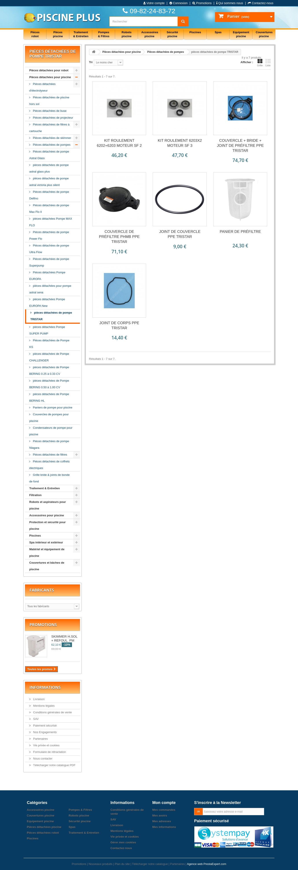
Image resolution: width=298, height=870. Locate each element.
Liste (268, 63)
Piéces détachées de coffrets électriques (49, 465)
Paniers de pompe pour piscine (52, 407)
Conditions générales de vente (52, 712)
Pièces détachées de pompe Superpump (49, 262)
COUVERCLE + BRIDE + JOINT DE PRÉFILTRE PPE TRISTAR (240, 145)
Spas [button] (218, 32)
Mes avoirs (159, 815)
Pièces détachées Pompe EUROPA (47, 276)
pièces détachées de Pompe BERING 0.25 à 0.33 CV (49, 370)
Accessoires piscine (40, 809)
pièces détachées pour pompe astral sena (50, 289)
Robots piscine (79, 815)
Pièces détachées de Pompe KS (49, 344)
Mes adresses (161, 821)
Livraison (38, 699)
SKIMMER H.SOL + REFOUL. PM (64, 638)
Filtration (35, 495)
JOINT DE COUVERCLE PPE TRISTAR (180, 234)
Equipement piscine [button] (241, 34)
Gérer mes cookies (123, 842)
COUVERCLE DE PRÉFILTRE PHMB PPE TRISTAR (119, 237)
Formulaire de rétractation (49, 752)
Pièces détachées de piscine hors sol (49, 101)
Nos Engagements (44, 732)
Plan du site (122, 864)
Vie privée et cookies (45, 745)
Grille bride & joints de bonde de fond (49, 478)
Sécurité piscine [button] (172, 34)
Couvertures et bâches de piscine (46, 566)
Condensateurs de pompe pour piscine (50, 431)
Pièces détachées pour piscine (50, 77)
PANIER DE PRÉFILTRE (240, 232)
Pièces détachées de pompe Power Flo (49, 235)
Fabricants (41, 590)
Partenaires (40, 738)
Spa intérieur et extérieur (46, 542)
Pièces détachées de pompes (51, 144)
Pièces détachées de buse (49, 110)
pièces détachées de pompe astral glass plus (49, 168)
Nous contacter (42, 758)
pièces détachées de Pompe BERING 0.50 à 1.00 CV (49, 384)
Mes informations (164, 827)
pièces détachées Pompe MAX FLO (50, 222)
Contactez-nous (260, 3)
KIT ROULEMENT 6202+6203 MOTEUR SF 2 (119, 143)
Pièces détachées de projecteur (52, 117)
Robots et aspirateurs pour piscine (47, 505)
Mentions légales (43, 705)
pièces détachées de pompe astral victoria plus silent (49, 182)
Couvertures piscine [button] (264, 34)
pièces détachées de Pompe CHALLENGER (49, 357)
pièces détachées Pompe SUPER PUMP (47, 330)
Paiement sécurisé (44, 725)
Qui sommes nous (229, 3)
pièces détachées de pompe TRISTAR (51, 316)
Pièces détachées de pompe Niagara (49, 444)
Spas (72, 827)
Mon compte (164, 802)
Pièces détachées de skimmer (51, 138)
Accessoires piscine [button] (149, 34)
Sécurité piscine (80, 821)
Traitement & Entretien (44, 488)
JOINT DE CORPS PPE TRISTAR (119, 325)
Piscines (35, 535)
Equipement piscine (40, 821)
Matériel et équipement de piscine (46, 552)
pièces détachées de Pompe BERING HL (49, 397)
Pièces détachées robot (43, 832)
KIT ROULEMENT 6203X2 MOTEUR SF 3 (180, 143)
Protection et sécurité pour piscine (47, 525)
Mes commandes (163, 809)
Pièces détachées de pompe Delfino (49, 195)
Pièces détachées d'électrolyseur (42, 87)
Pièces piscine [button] (58, 34)
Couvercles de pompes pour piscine (49, 418)
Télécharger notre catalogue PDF (53, 765)
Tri (91, 62)
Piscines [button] (195, 32)
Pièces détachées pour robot (48, 70)
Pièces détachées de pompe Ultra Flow (49, 249)
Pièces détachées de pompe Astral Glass (49, 155)
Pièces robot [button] (34, 34)
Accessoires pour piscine (46, 515)
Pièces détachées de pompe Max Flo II (49, 208)
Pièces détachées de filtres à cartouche (49, 128)
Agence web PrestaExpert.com (206, 864)
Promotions (202, 3)
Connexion (178, 3)
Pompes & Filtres (80, 809)
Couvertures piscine (40, 815)
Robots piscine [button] (127, 34)
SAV (35, 719)
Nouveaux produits (100, 864)
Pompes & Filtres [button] (103, 34)
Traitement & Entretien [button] (80, 34)
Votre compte (154, 3)
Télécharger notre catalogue (150, 864)
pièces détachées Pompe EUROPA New (47, 302)
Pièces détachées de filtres (49, 454)
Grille (260, 63)
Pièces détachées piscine (44, 827)
